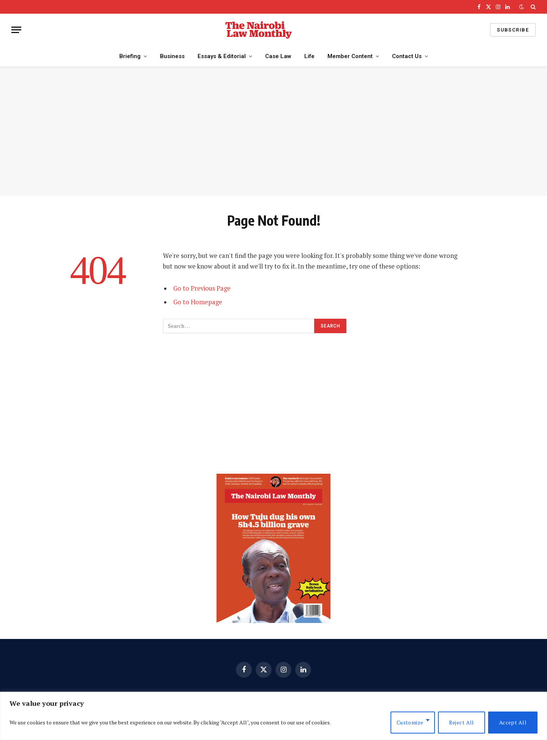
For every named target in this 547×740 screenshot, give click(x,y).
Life (309, 56)
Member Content (350, 56)
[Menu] (16, 29)
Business (172, 56)
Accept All (512, 722)
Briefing (130, 56)
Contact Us (407, 56)
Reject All (461, 722)
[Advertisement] (273, 131)
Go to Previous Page (202, 288)
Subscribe (513, 30)
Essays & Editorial (222, 56)
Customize (410, 722)
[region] (273, 716)
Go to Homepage (197, 302)
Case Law (278, 56)
